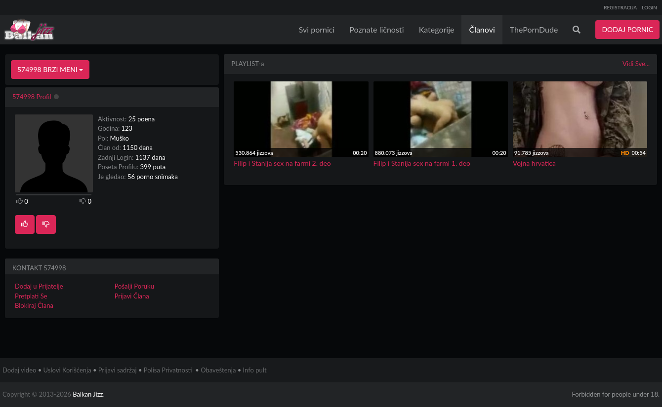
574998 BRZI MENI (50, 69)
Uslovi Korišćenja (67, 370)
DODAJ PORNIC (627, 29)
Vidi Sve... (636, 64)
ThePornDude (534, 29)
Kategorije (437, 29)
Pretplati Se (31, 296)
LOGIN (649, 7)
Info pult (255, 370)
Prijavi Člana (132, 296)
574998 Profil (31, 97)
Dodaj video (19, 370)
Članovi (482, 29)
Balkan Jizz (88, 394)
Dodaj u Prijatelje (39, 286)
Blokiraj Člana (34, 305)
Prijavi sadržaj (117, 370)
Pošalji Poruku (134, 286)
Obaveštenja (218, 370)
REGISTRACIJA (620, 7)
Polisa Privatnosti (168, 370)
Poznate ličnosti (376, 29)
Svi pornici (317, 29)
